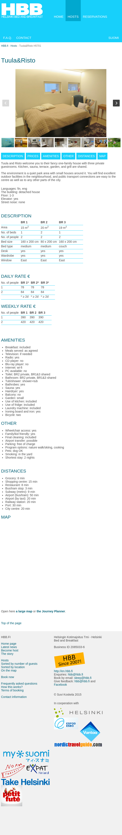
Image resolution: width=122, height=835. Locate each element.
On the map (8, 670)
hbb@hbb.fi (75, 674)
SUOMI (113, 38)
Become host (9, 650)
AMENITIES (51, 156)
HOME (58, 16)
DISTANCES (86, 156)
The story (7, 653)
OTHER (68, 156)
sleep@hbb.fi (83, 678)
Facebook (60, 684)
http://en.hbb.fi (63, 671)
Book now (7, 677)
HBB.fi (4, 45)
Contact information (14, 697)
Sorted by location (13, 667)
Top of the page (11, 623)
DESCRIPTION (13, 156)
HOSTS (73, 16)
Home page (8, 643)
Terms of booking (12, 690)
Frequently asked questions (19, 683)
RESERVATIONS (95, 16)
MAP (102, 156)
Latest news (9, 647)
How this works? (12, 687)
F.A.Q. (7, 38)
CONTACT (23, 38)
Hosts (14, 45)
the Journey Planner (51, 611)
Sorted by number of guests (19, 663)
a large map (24, 611)
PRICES (32, 156)
